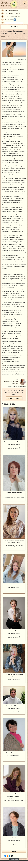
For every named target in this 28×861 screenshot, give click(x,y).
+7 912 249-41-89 (9, 13)
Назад (14, 851)
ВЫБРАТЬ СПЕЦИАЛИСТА (11, 10)
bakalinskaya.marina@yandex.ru (12, 16)
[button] (14, 859)
